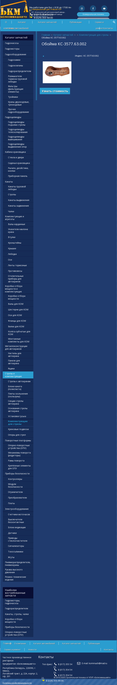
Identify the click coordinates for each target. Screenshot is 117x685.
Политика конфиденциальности (17, 683)
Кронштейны (14, 242)
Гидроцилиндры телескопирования (17, 131)
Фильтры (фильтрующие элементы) (15, 89)
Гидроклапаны (15, 65)
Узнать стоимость (55, 91)
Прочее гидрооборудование (18, 110)
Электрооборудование (17, 508)
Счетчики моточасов (19, 514)
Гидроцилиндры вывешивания (16, 138)
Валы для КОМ (15, 303)
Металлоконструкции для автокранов (16, 347)
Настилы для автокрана (14, 354)
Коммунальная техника (93, 14)
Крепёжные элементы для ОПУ (19, 467)
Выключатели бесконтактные (16, 521)
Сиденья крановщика (19, 163)
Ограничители (15, 492)
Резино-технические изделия (15, 578)
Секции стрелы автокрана (15, 402)
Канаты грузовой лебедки (17, 188)
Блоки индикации (17, 527)
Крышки (12, 248)
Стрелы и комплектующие (13, 375)
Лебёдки (12, 254)
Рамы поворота (16, 460)
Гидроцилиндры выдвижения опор (17, 145)
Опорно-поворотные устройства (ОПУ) (19, 447)
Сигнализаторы (16, 545)
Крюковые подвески (18, 429)
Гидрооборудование (15, 54)
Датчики (12, 533)
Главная (46, 34)
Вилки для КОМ (16, 326)
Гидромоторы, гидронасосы (12, 602)
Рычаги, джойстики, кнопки (18, 169)
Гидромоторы (12, 48)
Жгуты (11, 557)
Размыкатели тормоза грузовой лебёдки (17, 79)
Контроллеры (15, 479)
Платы (11, 503)
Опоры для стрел (17, 434)
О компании (20, 643)
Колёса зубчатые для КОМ (19, 333)
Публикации (76, 22)
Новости (13, 28)
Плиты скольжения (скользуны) (18, 395)
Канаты (9, 181)
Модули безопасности (15, 485)
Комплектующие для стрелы (94, 34)
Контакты (108, 28)
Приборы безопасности (17, 473)
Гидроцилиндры (13, 117)
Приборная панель (17, 176)
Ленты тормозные (17, 265)
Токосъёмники (15, 551)
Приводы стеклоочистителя (17, 539)
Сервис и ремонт (99, 23)
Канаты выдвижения (18, 200)
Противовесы (15, 270)
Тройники (13, 96)
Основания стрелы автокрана (17, 409)
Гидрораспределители (19, 71)
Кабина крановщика (15, 151)
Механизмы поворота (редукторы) (19, 454)
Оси (10, 259)
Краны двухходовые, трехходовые (18, 103)
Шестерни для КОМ (18, 309)
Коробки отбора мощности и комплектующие (13, 289)
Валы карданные (16, 224)
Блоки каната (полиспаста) (15, 388)
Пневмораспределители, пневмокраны (17, 563)
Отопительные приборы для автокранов (15, 279)
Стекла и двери (16, 157)
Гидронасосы (12, 43)
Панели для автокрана (14, 362)
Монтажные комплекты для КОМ (18, 340)
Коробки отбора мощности (16, 297)
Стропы (12, 194)
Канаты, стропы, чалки (17, 614)
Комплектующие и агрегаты (14, 218)
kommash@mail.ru (98, 663)
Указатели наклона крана (18, 230)
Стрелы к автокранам (19, 381)
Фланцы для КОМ (17, 320)
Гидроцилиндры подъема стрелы (16, 123)
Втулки (11, 237)
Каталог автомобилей (21, 23)
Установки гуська (17, 416)
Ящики (11, 368)
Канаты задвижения (18, 205)
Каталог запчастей (47, 22)
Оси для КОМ (15, 315)
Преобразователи (17, 497)
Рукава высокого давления (14, 571)
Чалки (11, 211)
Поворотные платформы (18, 440)
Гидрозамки (14, 59)
